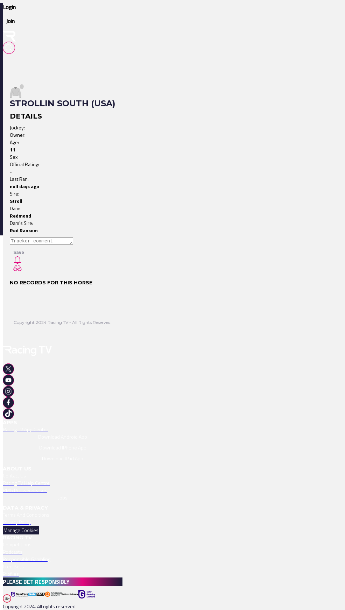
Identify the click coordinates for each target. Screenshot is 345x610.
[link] (62, 429)
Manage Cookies (20, 530)
